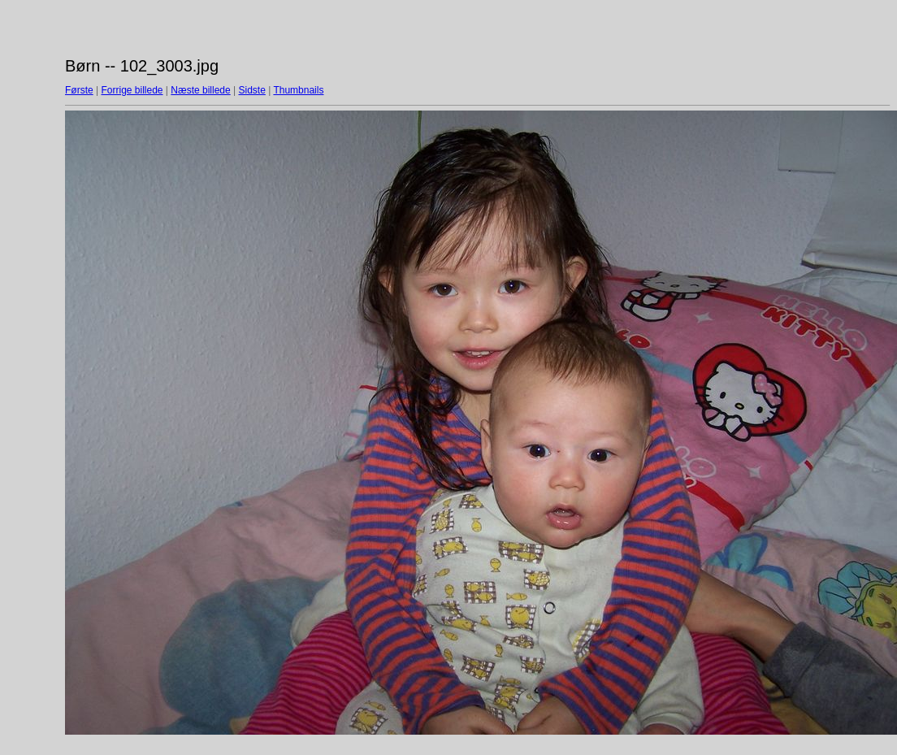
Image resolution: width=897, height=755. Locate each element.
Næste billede (200, 90)
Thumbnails (298, 90)
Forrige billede (131, 90)
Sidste (251, 90)
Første (79, 90)
